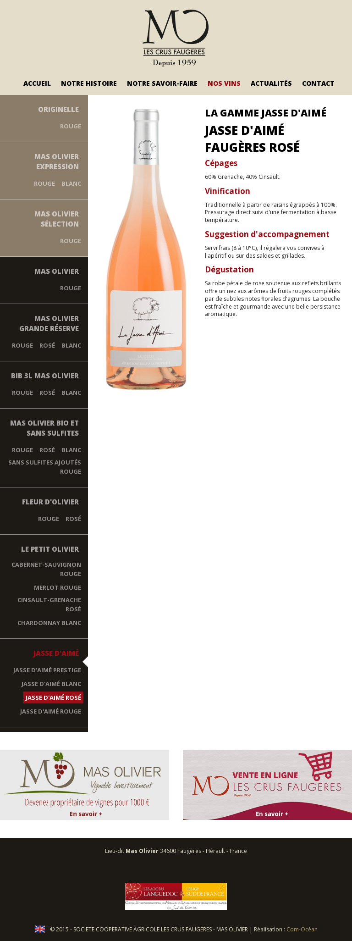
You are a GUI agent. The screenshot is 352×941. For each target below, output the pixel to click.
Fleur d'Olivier (50, 501)
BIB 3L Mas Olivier (45, 375)
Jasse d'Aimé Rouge (50, 711)
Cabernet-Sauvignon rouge (46, 569)
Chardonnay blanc (49, 623)
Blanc (71, 183)
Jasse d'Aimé (56, 653)
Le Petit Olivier (50, 549)
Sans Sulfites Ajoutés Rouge (44, 467)
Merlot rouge (57, 587)
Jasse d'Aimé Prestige (47, 670)
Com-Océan (302, 929)
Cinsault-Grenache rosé (49, 604)
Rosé (47, 345)
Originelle (58, 109)
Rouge (70, 126)
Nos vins (224, 83)
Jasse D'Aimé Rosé (53, 697)
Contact (318, 83)
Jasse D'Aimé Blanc (51, 684)
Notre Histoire (89, 83)
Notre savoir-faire (162, 83)
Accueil (37, 83)
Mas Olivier (56, 271)
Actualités (271, 83)
